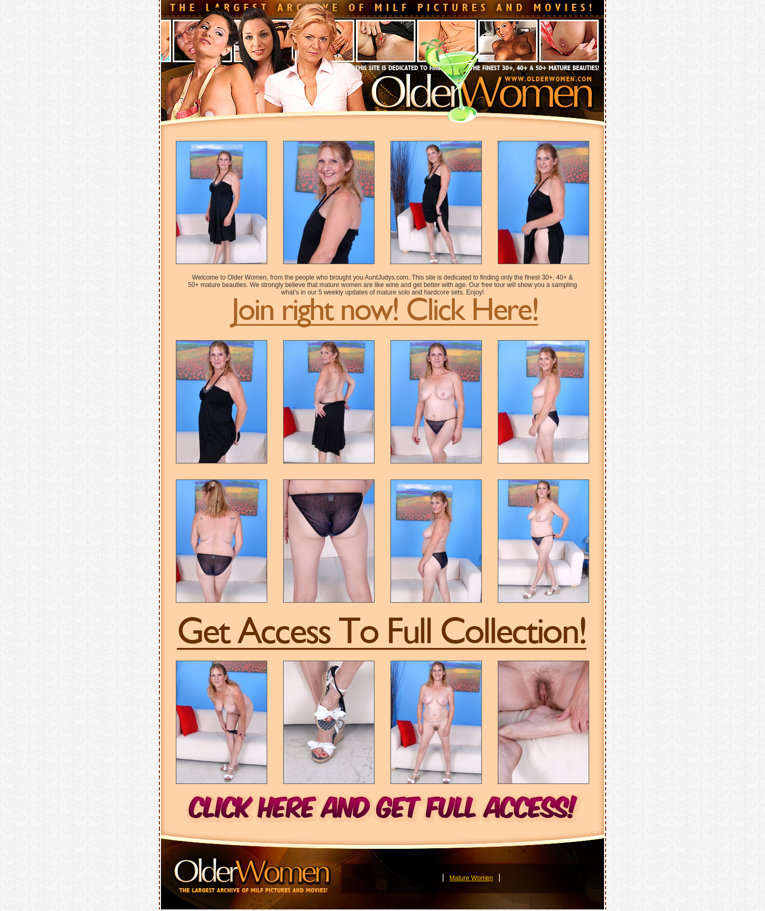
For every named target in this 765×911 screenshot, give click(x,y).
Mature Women (471, 878)
